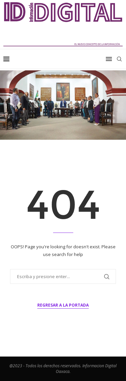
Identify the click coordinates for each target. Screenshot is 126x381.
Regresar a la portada (63, 305)
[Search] (119, 59)
